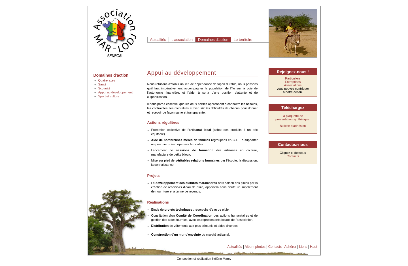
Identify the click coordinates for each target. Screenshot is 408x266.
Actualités (158, 39)
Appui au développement (115, 92)
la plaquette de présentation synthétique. (292, 117)
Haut (313, 247)
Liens (303, 247)
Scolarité (104, 88)
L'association (182, 39)
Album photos (255, 247)
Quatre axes (106, 80)
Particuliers (292, 78)
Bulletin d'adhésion (293, 125)
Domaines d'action (213, 39)
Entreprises (293, 81)
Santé (102, 84)
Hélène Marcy (221, 258)
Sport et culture (109, 96)
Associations (293, 85)
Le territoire (243, 39)
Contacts (293, 156)
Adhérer (290, 247)
